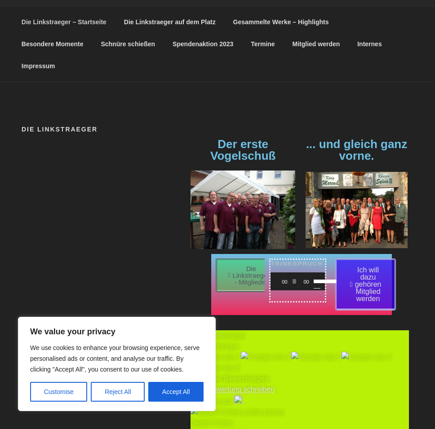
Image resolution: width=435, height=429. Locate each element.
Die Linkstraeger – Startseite (64, 22)
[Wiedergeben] (282, 281)
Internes (369, 44)
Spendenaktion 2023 (203, 44)
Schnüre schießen (128, 44)
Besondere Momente (53, 44)
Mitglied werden (316, 44)
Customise (59, 391)
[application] (297, 281)
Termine (263, 44)
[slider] (295, 281)
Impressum (38, 66)
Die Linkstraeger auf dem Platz (170, 22)
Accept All (176, 391)
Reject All (118, 391)
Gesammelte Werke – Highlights (281, 22)
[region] (117, 364)
